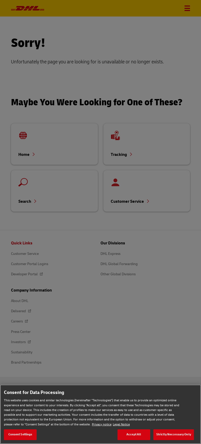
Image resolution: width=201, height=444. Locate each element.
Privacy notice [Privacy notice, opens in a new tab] (101, 424)
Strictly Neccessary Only (173, 434)
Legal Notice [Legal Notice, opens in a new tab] (121, 424)
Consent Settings (20, 434)
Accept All (133, 434)
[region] (100, 414)
